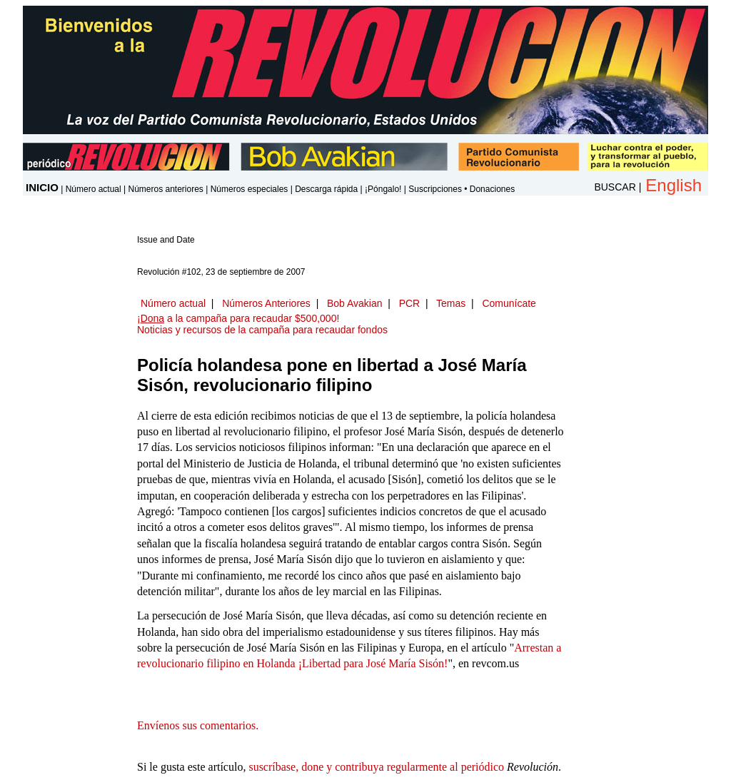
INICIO (42, 187)
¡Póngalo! (383, 189)
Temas (450, 303)
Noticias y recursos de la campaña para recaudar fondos (262, 329)
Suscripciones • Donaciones (461, 189)
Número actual (93, 189)
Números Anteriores (266, 303)
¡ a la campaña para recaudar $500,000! (238, 318)
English (673, 185)
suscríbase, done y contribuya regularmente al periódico (376, 767)
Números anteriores (165, 189)
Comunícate (508, 303)
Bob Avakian (355, 303)
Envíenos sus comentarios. (197, 725)
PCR (409, 303)
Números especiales (249, 189)
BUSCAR (614, 187)
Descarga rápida (326, 189)
